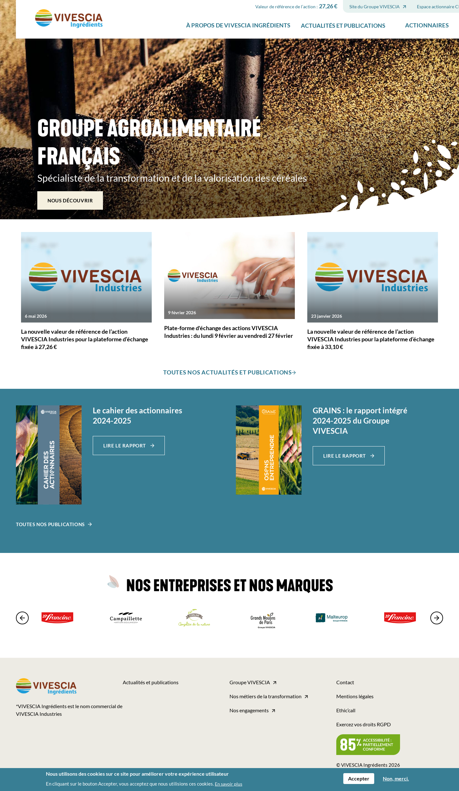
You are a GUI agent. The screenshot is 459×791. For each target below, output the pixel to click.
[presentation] (24, 618)
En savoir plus (228, 784)
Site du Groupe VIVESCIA (342, 27)
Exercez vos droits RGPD (363, 724)
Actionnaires (395, 45)
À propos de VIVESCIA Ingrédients (206, 45)
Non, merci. (396, 779)
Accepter (358, 779)
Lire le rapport (125, 445)
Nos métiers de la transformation (265, 696)
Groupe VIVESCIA (249, 682)
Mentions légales (355, 696)
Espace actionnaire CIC (408, 27)
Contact (345, 682)
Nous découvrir (70, 200)
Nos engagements (249, 710)
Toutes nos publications (50, 524)
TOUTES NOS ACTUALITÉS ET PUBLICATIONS (227, 372)
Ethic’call (345, 710)
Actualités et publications (311, 45)
